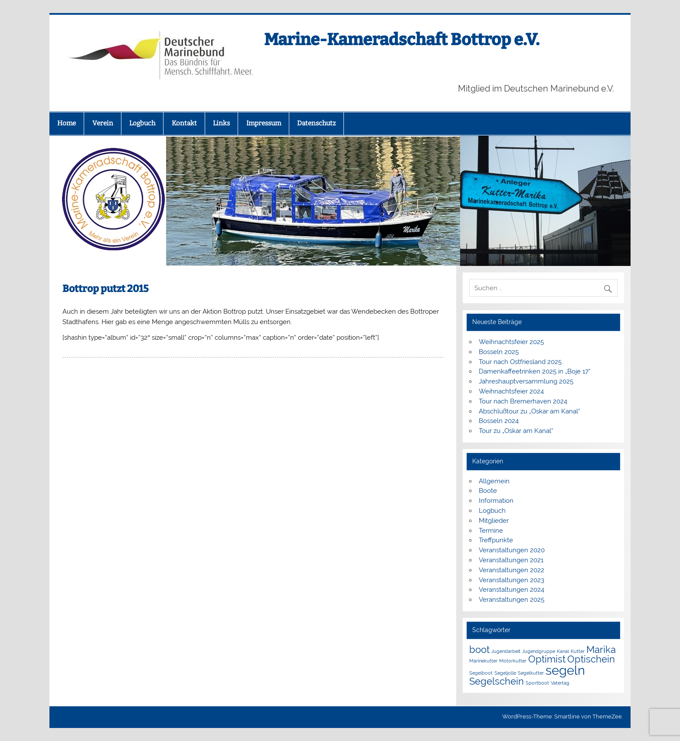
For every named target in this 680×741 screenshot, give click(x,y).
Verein (102, 123)
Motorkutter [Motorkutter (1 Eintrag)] (512, 660)
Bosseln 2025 (499, 352)
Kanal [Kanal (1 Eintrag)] (563, 651)
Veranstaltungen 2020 (512, 550)
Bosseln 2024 (499, 421)
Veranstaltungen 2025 (511, 599)
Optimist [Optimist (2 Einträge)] (547, 659)
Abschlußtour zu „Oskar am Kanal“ (529, 411)
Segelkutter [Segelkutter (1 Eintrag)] (531, 672)
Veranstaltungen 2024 (511, 589)
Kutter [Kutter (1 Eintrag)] (578, 651)
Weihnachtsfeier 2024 (511, 391)
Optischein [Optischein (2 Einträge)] (591, 659)
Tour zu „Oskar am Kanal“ (516, 431)
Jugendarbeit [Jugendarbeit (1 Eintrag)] (505, 651)
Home (66, 123)
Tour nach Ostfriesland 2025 (520, 362)
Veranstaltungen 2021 (511, 560)
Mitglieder (494, 521)
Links (221, 123)
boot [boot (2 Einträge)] (479, 649)
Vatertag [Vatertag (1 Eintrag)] (560, 682)
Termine (491, 530)
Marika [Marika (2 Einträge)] (601, 649)
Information (496, 501)
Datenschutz (316, 123)
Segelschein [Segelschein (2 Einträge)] (496, 681)
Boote (488, 491)
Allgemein (494, 481)
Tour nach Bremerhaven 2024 (523, 401)
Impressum (263, 123)
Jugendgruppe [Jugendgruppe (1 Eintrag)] (538, 651)
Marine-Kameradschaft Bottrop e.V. (401, 39)
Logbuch (142, 123)
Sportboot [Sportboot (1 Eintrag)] (537, 682)
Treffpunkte (496, 540)
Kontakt (184, 123)
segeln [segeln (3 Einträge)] (565, 670)
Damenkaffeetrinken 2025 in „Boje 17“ (535, 371)
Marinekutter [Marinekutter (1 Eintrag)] (483, 660)
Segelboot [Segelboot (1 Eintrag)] (481, 672)
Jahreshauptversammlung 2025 (526, 381)
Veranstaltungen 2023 (511, 580)
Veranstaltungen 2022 (511, 570)
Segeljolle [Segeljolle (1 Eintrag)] (505, 672)
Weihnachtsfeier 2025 (511, 342)
